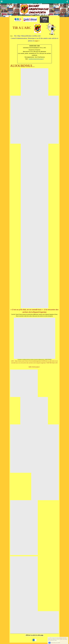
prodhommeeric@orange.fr (36, 59)
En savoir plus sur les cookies (55, 642)
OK (49, 642)
